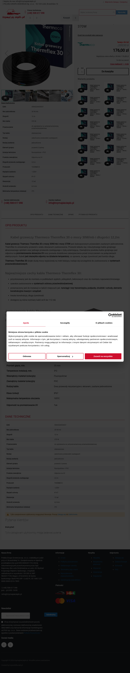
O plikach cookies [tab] (104, 323)
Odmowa (27, 356)
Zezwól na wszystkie (103, 356)
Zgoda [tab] (26, 323)
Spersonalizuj (65, 356)
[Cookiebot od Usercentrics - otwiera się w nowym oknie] (110, 315)
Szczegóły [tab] (65, 323)
